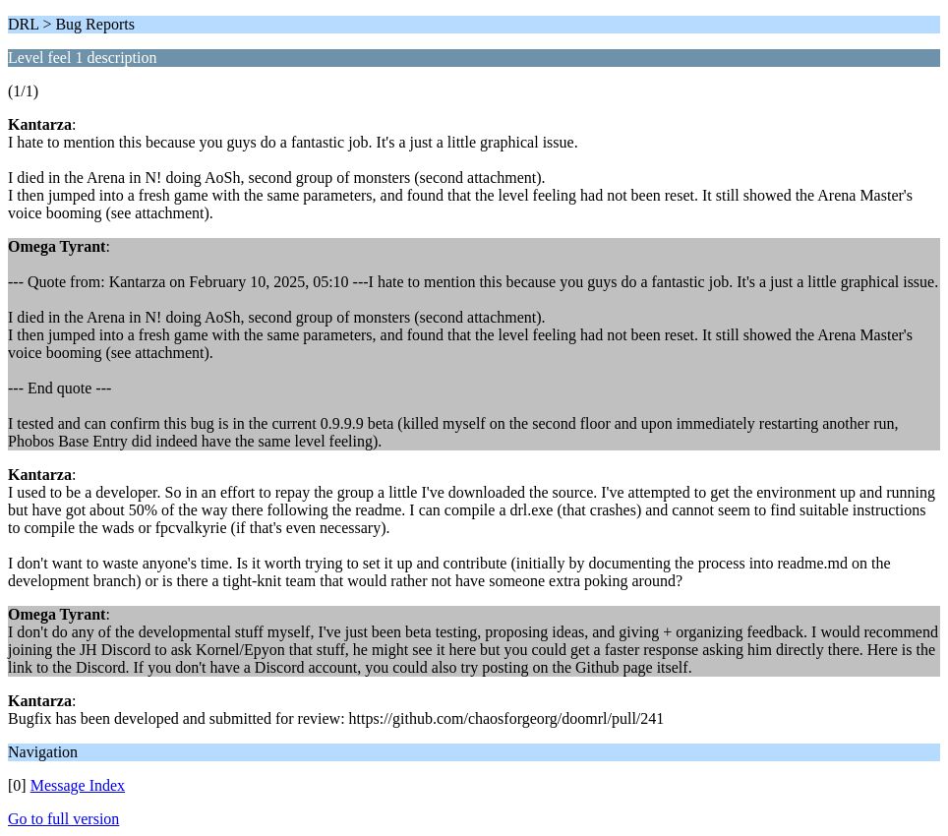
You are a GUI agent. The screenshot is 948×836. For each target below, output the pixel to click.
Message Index (77, 785)
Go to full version (63, 818)
